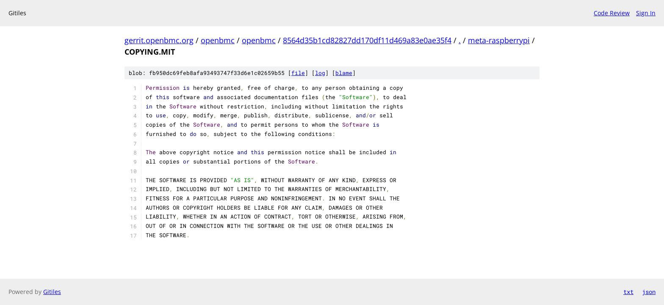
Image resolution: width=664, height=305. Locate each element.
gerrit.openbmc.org (159, 40)
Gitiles (52, 292)
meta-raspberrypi (499, 40)
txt (628, 292)
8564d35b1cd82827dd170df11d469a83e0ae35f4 (367, 40)
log (320, 73)
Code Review (612, 13)
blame (343, 73)
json (649, 292)
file (298, 73)
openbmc (218, 40)
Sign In (646, 13)
